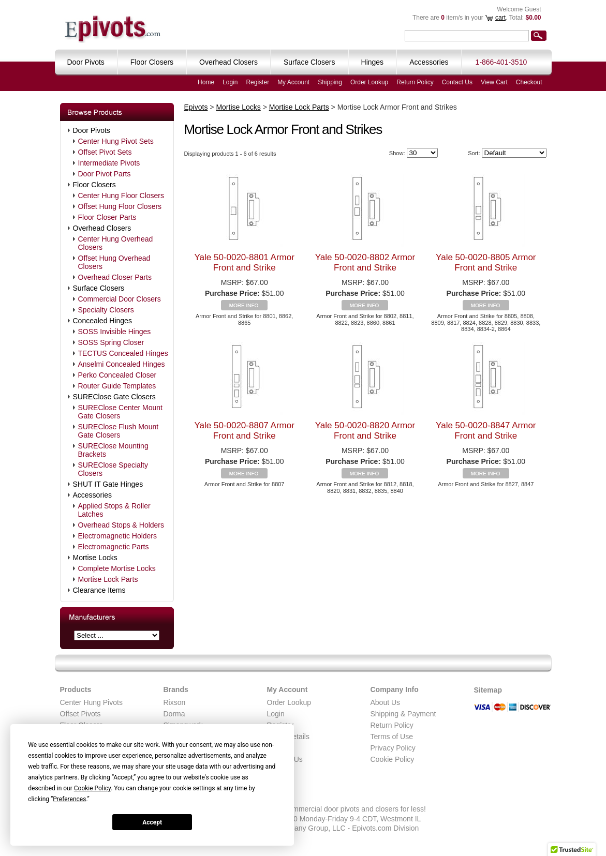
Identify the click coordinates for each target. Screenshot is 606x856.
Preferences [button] (69, 799)
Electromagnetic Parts (113, 547)
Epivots (196, 107)
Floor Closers (94, 185)
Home (206, 82)
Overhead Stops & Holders (121, 525)
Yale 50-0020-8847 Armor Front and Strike (486, 431)
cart (500, 17)
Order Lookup (369, 82)
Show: (397, 153)
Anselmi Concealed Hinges (121, 364)
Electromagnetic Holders (117, 536)
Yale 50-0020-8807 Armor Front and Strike (244, 431)
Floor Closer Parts (107, 217)
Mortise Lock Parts (108, 579)
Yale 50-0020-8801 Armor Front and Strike (244, 262)
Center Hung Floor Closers (121, 195)
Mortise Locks (95, 557)
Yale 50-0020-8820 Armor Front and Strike (365, 431)
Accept (152, 822)
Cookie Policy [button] (92, 788)
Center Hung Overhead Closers (115, 243)
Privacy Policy (393, 748)
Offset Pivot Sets (105, 152)
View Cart (494, 82)
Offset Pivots (80, 714)
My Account (293, 82)
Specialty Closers (106, 310)
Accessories (92, 495)
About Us (386, 702)
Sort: (474, 153)
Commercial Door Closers (119, 299)
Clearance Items (99, 590)
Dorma (174, 714)
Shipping (330, 82)
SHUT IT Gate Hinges (108, 484)
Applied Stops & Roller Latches (114, 510)
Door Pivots (91, 130)
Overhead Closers (102, 228)
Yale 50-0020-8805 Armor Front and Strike (486, 262)
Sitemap (488, 690)
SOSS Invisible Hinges (114, 331)
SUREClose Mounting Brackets (113, 450)
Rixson (175, 702)
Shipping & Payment (403, 714)
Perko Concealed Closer (117, 375)
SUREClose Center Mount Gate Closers (120, 411)
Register (257, 82)
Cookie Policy (393, 759)
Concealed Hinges (102, 321)
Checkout (529, 82)
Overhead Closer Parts (115, 277)
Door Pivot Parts (104, 174)
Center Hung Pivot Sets (116, 141)
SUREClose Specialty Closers (113, 469)
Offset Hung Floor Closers (120, 206)
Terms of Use (392, 736)
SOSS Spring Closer (111, 342)
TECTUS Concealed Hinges (123, 353)
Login (230, 82)
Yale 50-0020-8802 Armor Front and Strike (365, 262)
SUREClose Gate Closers (114, 397)
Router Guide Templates (117, 386)
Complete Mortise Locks (117, 568)
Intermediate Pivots (109, 163)
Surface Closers (99, 288)
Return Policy (414, 82)
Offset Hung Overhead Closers (114, 262)
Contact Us (457, 82)
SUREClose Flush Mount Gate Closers (118, 431)
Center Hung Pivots (91, 702)
